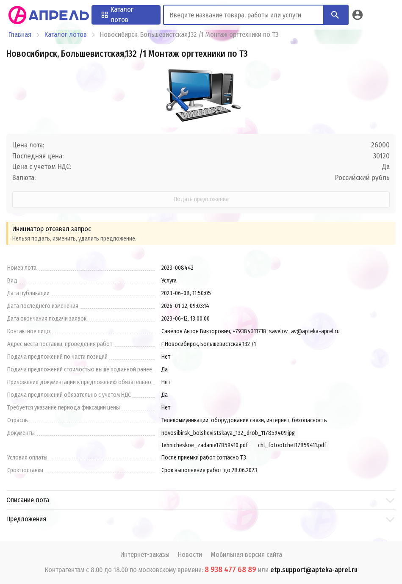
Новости (190, 555)
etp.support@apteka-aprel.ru (314, 570)
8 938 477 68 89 (230, 569)
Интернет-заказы (144, 555)
